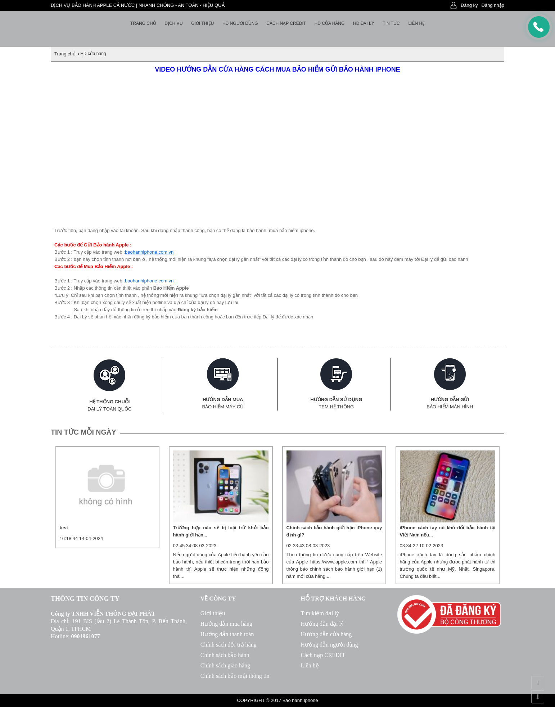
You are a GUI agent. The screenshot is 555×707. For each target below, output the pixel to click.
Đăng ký (469, 5)
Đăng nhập (493, 5)
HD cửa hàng (330, 23)
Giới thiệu (202, 23)
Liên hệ (416, 23)
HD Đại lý (363, 23)
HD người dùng (240, 23)
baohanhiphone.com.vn (149, 252)
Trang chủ (143, 23)
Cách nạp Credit (286, 23)
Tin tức (391, 23)
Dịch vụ (173, 23)
